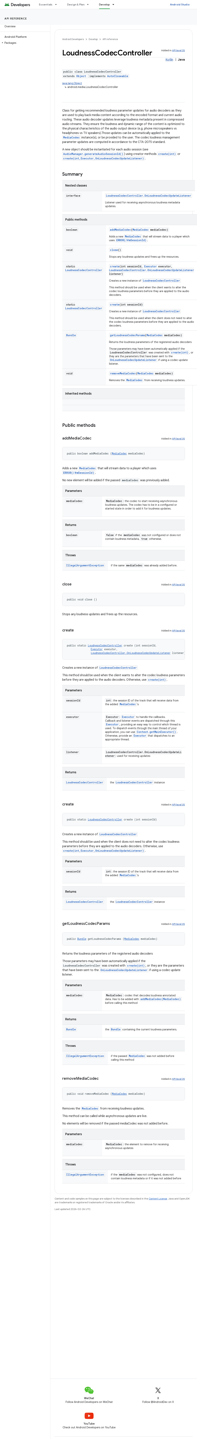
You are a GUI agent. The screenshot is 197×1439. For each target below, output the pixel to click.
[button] (24, 43)
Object (81, 76)
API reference (15, 18)
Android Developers (73, 39)
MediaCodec (71, 137)
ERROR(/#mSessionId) (131, 240)
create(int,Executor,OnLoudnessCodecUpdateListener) (103, 158)
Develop (93, 39)
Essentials (46, 4)
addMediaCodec (120, 229)
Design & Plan (75, 4)
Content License (158, 1198)
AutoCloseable (117, 76)
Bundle (71, 335)
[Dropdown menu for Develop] (115, 4)
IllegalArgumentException (85, 565)
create (114, 266)
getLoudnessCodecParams (127, 335)
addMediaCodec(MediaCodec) (161, 999)
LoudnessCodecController (83, 270)
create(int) (167, 154)
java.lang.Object (72, 83)
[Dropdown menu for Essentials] (58, 4)
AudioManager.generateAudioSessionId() (93, 154)
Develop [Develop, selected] (104, 4)
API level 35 (178, 50)
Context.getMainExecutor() (156, 732)
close (114, 250)
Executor (150, 266)
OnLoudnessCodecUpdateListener (133, 360)
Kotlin (169, 60)
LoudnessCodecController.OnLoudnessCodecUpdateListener (148, 195)
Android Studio (180, 4)
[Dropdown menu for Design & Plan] (89, 4)
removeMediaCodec (123, 373)
